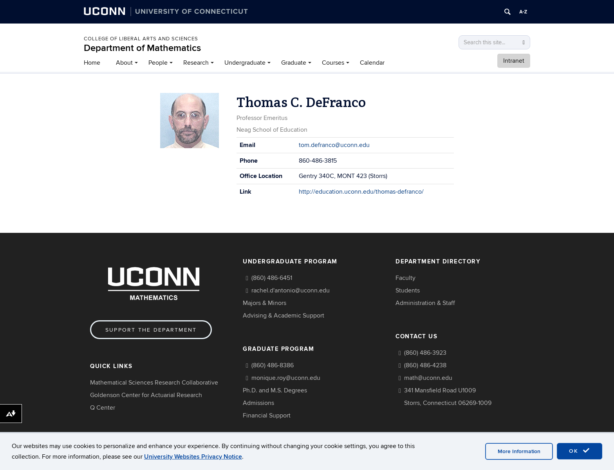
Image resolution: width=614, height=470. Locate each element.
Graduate (293, 63)
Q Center (102, 408)
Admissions (258, 403)
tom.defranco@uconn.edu (334, 145)
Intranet (513, 61)
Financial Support (267, 415)
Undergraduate (244, 63)
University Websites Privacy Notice (193, 457)
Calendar (372, 63)
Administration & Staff (425, 303)
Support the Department (151, 330)
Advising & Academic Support (283, 315)
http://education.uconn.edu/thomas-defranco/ (361, 192)
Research (196, 63)
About (124, 63)
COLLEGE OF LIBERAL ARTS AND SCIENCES (141, 39)
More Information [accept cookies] (519, 451)
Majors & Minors (264, 303)
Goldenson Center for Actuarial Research (146, 395)
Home (92, 63)
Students (407, 290)
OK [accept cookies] (579, 450)
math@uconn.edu (428, 378)
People (158, 63)
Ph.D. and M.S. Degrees (275, 390)
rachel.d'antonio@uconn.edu (290, 290)
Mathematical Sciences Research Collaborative (154, 383)
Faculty (405, 278)
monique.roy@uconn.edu (285, 378)
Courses (333, 63)
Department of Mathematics (142, 48)
